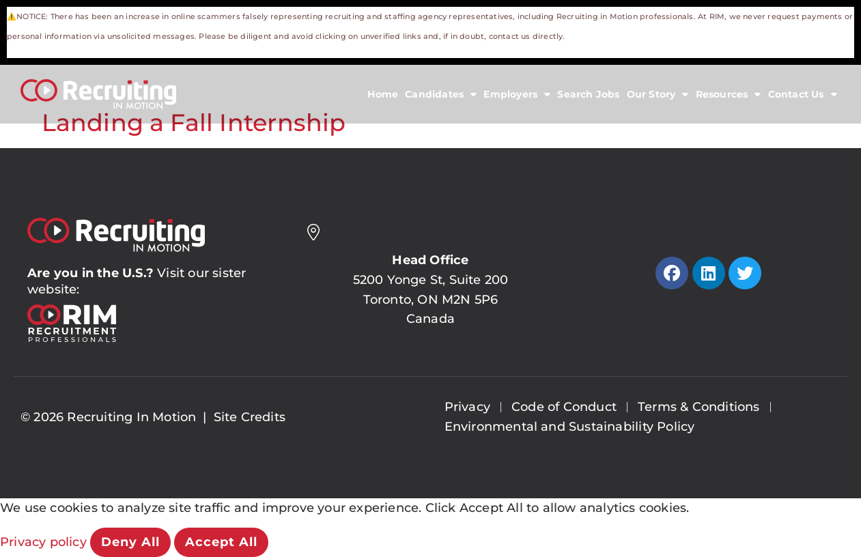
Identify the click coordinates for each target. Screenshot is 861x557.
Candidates (441, 94)
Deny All (130, 541)
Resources (728, 94)
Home (382, 94)
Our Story (658, 94)
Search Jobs (588, 94)
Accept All (221, 541)
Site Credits (249, 417)
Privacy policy (45, 541)
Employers (516, 94)
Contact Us (802, 94)
